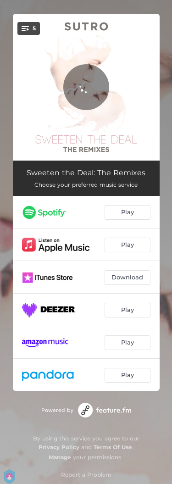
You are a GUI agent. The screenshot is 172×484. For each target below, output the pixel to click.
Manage (60, 457)
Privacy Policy (59, 447)
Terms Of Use (113, 447)
